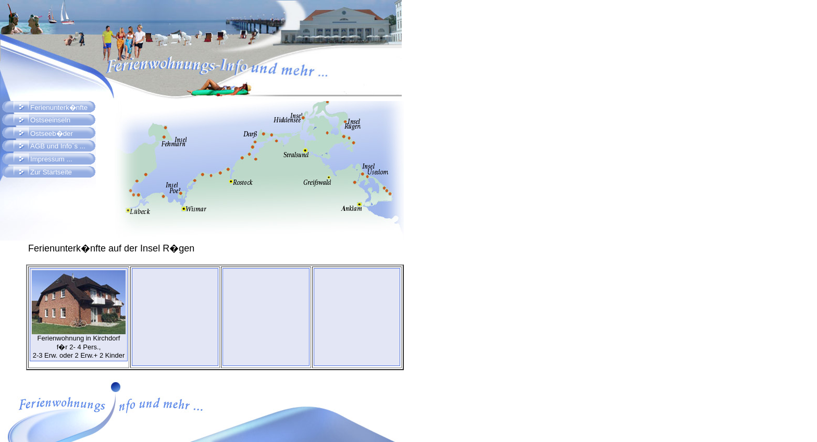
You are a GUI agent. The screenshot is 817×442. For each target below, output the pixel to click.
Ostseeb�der (51, 133)
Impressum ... (51, 159)
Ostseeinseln (50, 120)
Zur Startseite (51, 172)
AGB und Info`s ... (57, 146)
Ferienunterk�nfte (59, 107)
